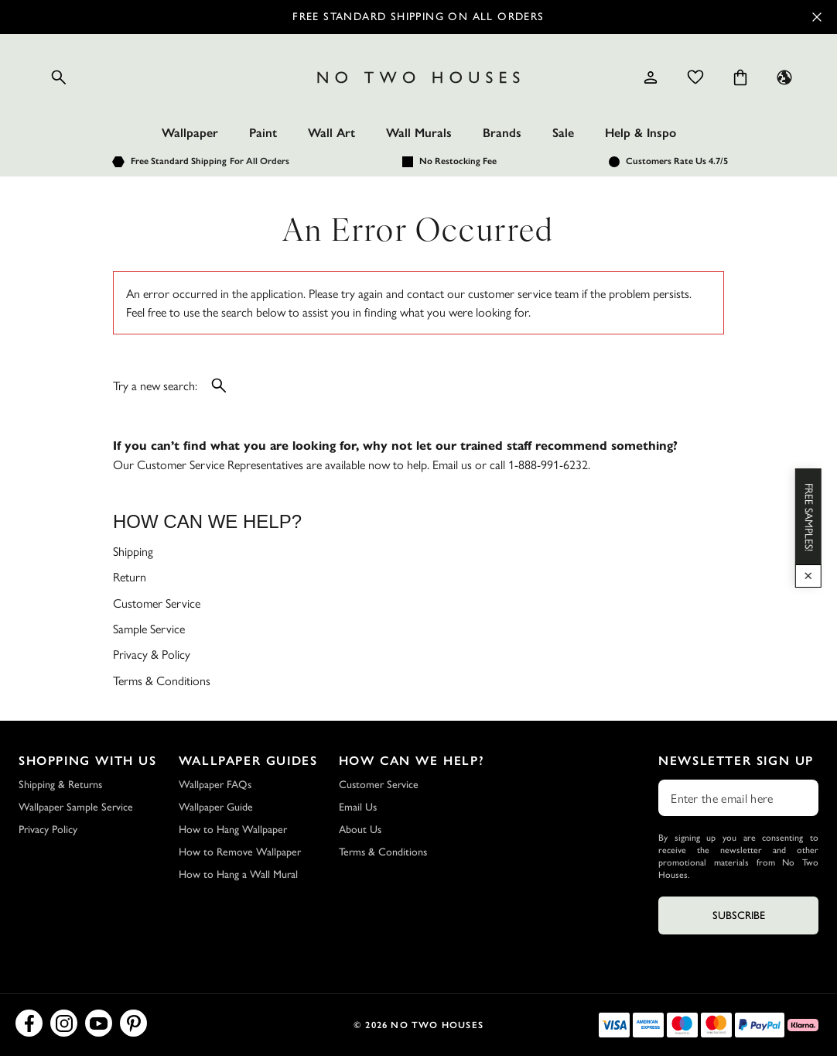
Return (129, 576)
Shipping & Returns (60, 784)
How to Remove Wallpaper (240, 852)
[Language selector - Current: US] (784, 77)
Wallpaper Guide (216, 807)
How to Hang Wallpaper (233, 829)
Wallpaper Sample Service (76, 807)
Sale (563, 132)
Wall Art (331, 132)
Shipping (133, 551)
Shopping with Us (88, 760)
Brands (502, 132)
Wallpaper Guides (248, 760)
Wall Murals (419, 132)
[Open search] (58, 77)
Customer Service (156, 603)
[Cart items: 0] (740, 77)
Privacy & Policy (151, 654)
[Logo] (419, 77)
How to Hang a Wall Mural (238, 874)
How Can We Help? (412, 760)
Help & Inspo (640, 132)
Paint (263, 132)
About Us (360, 829)
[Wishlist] (695, 77)
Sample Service (149, 628)
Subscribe (738, 915)
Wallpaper (190, 132)
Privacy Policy (48, 829)
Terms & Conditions (161, 680)
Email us (452, 464)
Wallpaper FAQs (215, 784)
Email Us (358, 807)
